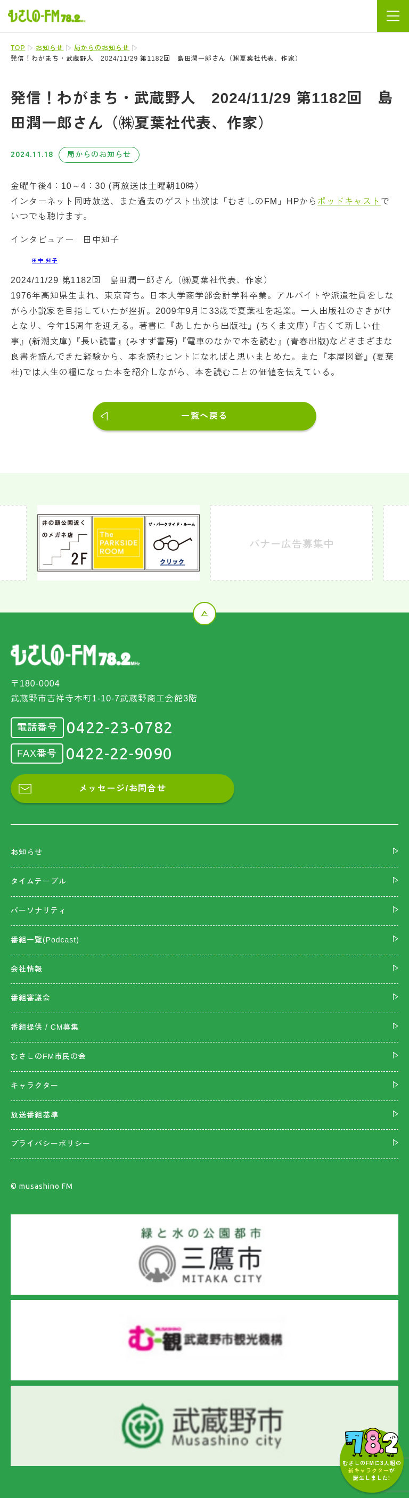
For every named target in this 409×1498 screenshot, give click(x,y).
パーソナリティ (39, 910)
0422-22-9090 (119, 754)
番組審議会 (31, 998)
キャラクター (35, 1085)
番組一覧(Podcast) (45, 940)
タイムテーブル (39, 881)
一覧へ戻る (204, 415)
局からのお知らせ (101, 48)
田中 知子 (45, 260)
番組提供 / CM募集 (45, 1027)
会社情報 (27, 969)
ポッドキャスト (349, 201)
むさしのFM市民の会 (48, 1056)
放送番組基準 (35, 1115)
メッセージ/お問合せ (122, 788)
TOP (18, 48)
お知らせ (49, 48)
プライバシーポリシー (51, 1143)
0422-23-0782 (120, 727)
